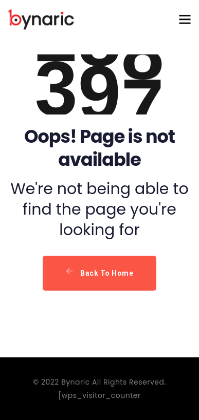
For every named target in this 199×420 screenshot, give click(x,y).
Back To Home (99, 272)
